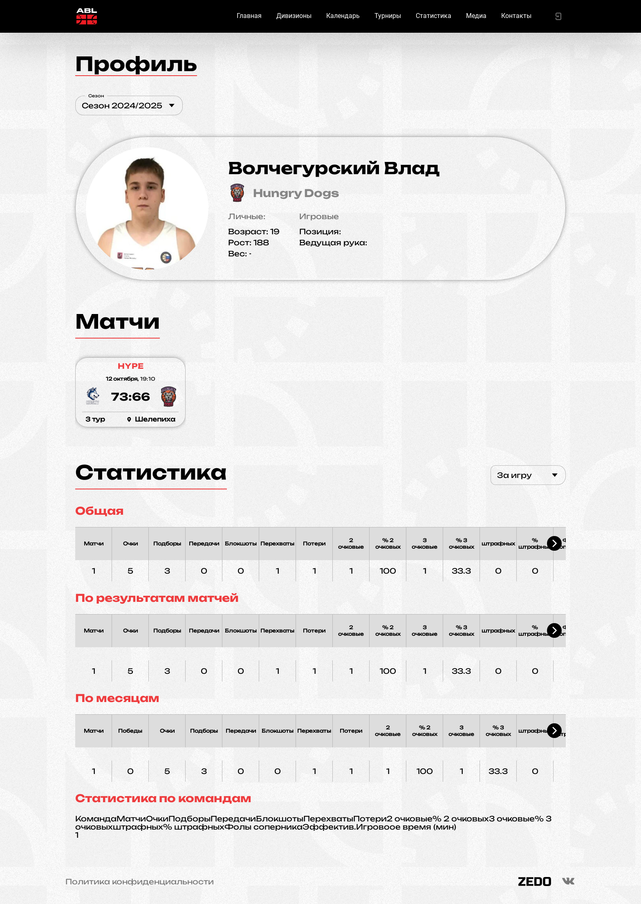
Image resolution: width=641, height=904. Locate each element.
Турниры (387, 16)
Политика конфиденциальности (139, 881)
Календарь (343, 16)
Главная (249, 16)
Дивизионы (294, 16)
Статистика (433, 16)
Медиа (476, 16)
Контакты (516, 16)
